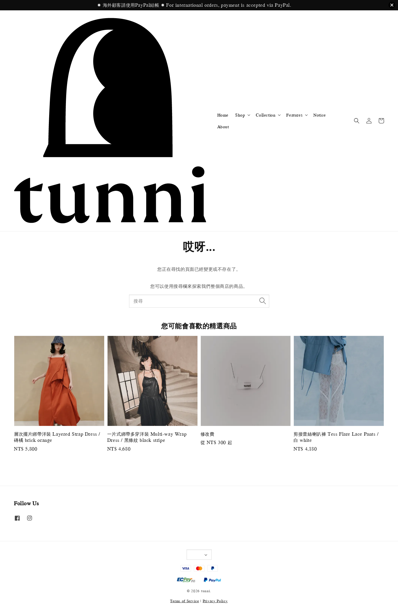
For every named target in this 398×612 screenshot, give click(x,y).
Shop (240, 114)
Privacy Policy (215, 601)
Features (294, 114)
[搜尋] (263, 301)
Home (222, 115)
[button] (357, 121)
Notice (319, 115)
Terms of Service (184, 601)
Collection (265, 114)
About (223, 126)
